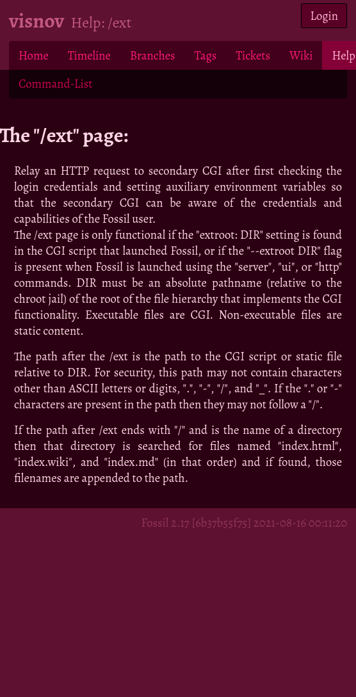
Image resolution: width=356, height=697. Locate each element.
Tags (206, 55)
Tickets (253, 55)
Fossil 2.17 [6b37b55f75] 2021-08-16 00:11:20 (244, 523)
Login (324, 16)
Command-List (55, 84)
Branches (152, 55)
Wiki (300, 55)
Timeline (89, 55)
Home (34, 55)
